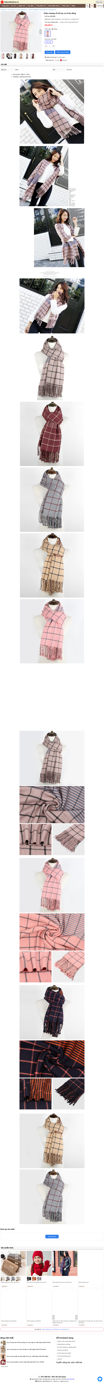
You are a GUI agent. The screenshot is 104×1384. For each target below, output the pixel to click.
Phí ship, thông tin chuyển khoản (66, 1347)
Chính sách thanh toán (64, 1356)
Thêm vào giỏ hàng (63, 52)
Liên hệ (59, 1359)
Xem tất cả (4, 1366)
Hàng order (54, 22)
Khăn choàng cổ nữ (84, 1282)
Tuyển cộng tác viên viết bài (69, 1362)
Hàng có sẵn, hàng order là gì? (69, 22)
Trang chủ (5, 6)
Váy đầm (31, 6)
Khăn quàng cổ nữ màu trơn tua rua (10, 1282)
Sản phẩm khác (53, 6)
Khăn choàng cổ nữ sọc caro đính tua (62, 1282)
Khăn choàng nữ (22, 9)
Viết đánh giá (52, 1236)
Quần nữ (22, 6)
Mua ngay (49, 52)
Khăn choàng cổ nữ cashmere (8, 1321)
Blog (73, 6)
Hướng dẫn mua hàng (63, 1344)
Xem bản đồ (70, 1379)
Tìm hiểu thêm (61, 57)
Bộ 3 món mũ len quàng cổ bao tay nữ (36, 1282)
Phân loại (65, 6)
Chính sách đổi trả (62, 1350)
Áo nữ (13, 6)
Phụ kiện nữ (41, 6)
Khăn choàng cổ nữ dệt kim (34, 1321)
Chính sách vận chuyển (64, 1353)
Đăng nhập (99, 2)
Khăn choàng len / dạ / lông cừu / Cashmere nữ (42, 9)
